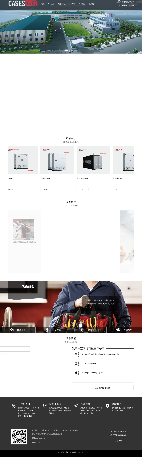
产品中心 (72, 2)
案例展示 (82, 2)
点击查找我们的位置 (102, 388)
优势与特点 (62, 2)
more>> (11, 189)
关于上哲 (51, 2)
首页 (43, 2)
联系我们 (92, 2)
